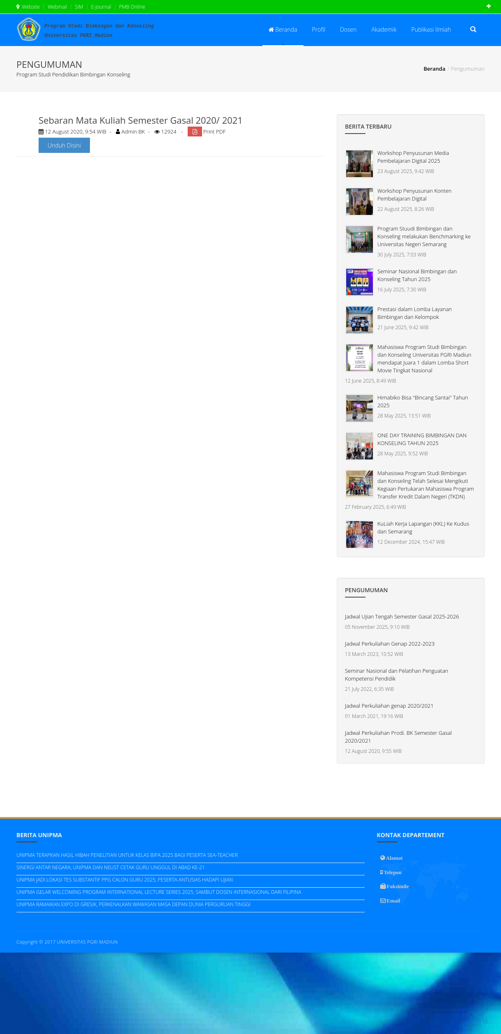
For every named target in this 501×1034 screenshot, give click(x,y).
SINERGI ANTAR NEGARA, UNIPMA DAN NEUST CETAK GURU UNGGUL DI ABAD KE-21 (110, 867)
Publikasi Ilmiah (431, 29)
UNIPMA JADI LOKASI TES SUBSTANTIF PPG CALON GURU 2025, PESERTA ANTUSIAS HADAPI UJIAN (124, 879)
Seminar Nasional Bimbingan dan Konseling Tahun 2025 (417, 275)
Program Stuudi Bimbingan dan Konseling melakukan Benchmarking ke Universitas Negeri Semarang (424, 236)
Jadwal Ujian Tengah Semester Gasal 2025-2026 (402, 616)
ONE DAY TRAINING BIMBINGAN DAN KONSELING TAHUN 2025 (422, 439)
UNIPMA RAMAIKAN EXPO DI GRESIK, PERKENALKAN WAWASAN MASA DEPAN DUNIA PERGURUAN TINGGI (133, 904)
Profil (318, 29)
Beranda (283, 29)
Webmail (56, 6)
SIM (78, 6)
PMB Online (131, 6)
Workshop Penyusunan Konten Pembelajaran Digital (414, 194)
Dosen (348, 29)
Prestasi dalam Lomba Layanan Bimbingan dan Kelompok (414, 313)
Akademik (384, 29)
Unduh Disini (64, 145)
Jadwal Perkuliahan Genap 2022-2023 (389, 643)
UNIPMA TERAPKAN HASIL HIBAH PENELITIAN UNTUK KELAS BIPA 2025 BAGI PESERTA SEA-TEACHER (127, 855)
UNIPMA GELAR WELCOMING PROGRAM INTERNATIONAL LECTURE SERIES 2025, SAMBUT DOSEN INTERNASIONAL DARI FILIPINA (158, 892)
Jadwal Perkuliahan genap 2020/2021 (389, 705)
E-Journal (100, 6)
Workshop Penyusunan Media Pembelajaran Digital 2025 (413, 156)
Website (28, 6)
